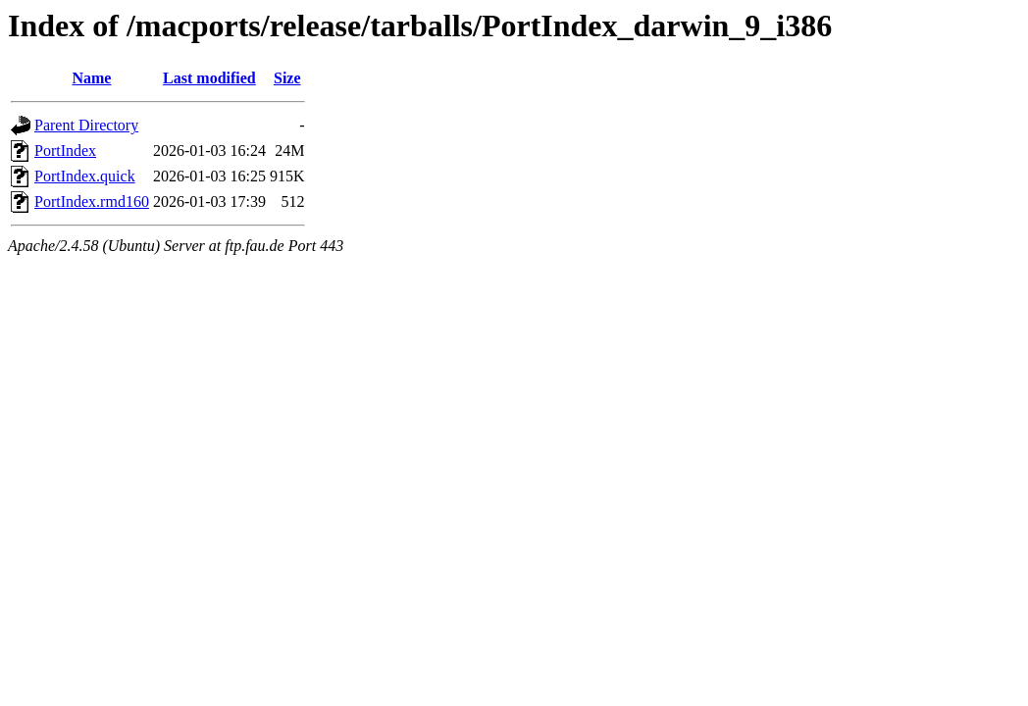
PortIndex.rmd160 (91, 201)
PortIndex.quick (84, 176)
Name (91, 78)
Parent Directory (86, 125)
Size (287, 78)
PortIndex (65, 150)
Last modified (209, 78)
